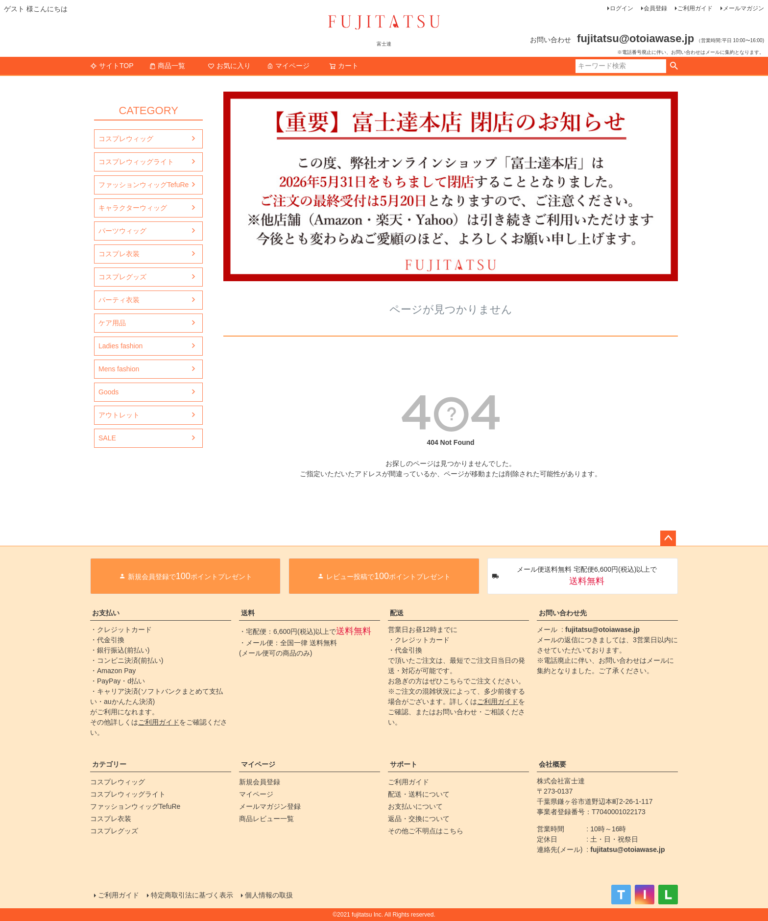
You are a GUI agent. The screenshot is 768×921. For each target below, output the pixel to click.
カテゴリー (109, 764)
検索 (673, 66)
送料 (248, 613)
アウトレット (119, 415)
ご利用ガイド (695, 8)
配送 (397, 613)
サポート (403, 764)
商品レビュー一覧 (266, 819)
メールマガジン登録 (270, 806)
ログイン (621, 8)
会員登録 (655, 8)
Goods (108, 392)
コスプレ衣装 (119, 254)
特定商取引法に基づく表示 (192, 895)
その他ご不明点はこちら (425, 831)
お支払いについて (415, 806)
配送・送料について (419, 794)
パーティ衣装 (119, 300)
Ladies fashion (120, 346)
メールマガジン (743, 8)
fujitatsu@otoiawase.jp (602, 629)
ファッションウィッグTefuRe (143, 185)
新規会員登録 (259, 782)
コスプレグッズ (122, 277)
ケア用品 (112, 323)
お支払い (106, 613)
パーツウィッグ (122, 231)
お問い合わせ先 (563, 613)
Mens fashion (118, 369)
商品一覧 (167, 66)
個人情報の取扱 (269, 895)
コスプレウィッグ (125, 139)
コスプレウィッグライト (136, 162)
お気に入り (229, 66)
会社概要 (552, 764)
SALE (107, 438)
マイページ (288, 66)
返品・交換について (419, 819)
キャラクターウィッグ (132, 208)
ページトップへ (668, 538)
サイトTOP (112, 66)
